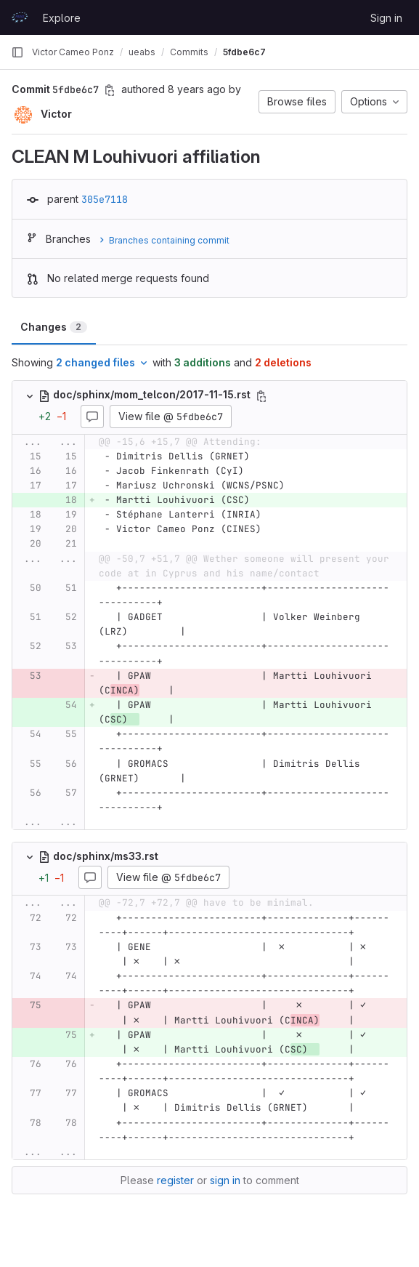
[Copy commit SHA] (109, 90)
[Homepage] (19, 17)
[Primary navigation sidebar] (17, 52)
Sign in (386, 18)
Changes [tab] (53, 327)
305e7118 (104, 199)
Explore (62, 18)
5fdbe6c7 (244, 52)
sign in (225, 1180)
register (175, 1180)
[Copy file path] (261, 396)
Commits (189, 52)
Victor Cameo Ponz (73, 52)
